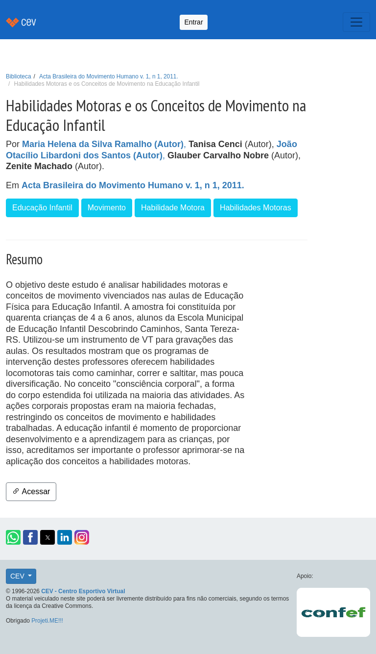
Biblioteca (18, 76)
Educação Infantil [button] (42, 207)
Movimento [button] (107, 207)
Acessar (31, 491)
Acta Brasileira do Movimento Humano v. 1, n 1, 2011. (108, 76)
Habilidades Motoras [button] (255, 207)
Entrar (193, 22)
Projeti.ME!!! (47, 620)
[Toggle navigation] (356, 22)
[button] (13, 537)
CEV (18, 576)
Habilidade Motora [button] (173, 207)
